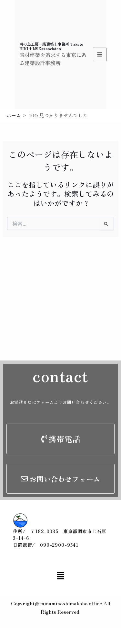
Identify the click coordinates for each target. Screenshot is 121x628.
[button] (60, 575)
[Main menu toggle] (99, 54)
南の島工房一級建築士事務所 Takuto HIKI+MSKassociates (51, 46)
